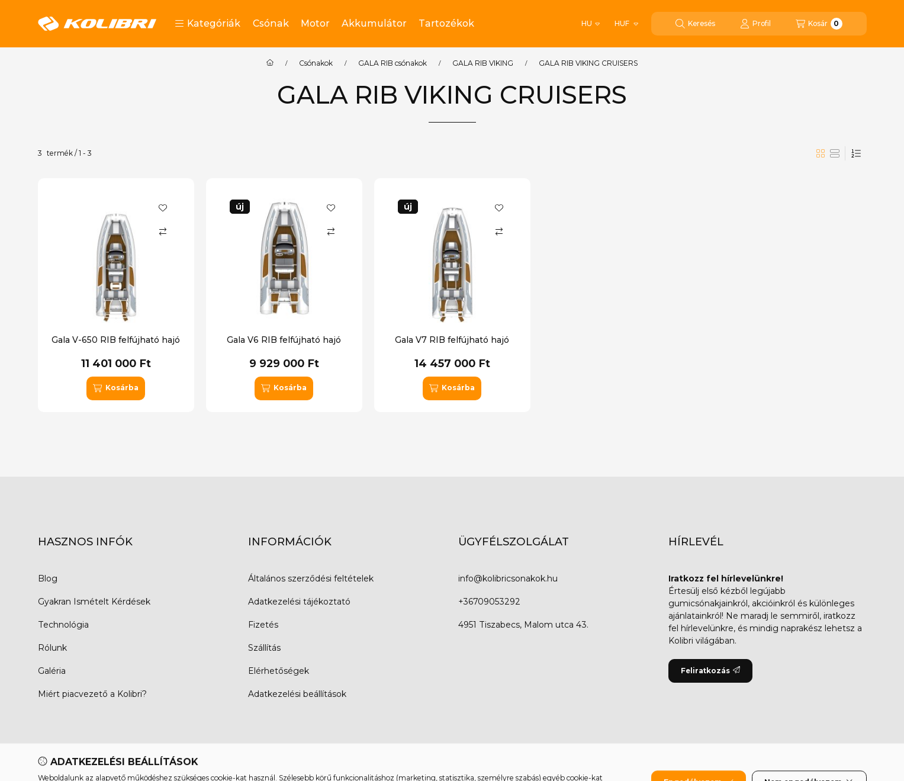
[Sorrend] (856, 153)
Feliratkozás (710, 670)
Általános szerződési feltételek (311, 578)
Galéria (52, 671)
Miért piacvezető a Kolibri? (92, 694)
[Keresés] (695, 24)
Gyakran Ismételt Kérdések (94, 601)
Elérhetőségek (278, 671)
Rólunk (52, 647)
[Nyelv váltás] (590, 24)
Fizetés (263, 624)
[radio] (835, 153)
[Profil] (755, 24)
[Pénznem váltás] (625, 24)
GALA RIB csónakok (392, 63)
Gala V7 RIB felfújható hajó (452, 340)
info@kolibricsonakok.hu (508, 578)
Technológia (63, 624)
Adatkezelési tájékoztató (299, 601)
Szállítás (264, 647)
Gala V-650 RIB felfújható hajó (116, 340)
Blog (47, 578)
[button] (207, 24)
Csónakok (316, 63)
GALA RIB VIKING (482, 63)
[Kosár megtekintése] (819, 24)
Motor (315, 23)
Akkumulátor (374, 23)
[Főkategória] (270, 63)
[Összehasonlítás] (163, 231)
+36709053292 (489, 601)
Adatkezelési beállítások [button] (297, 694)
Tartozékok (446, 23)
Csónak (271, 23)
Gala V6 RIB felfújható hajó (284, 340)
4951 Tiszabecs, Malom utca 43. (523, 624)
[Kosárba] (115, 388)
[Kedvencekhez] (163, 208)
